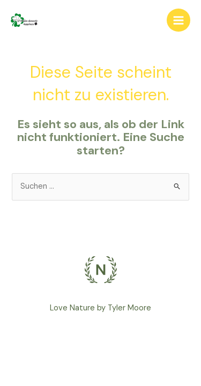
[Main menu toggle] (178, 20)
